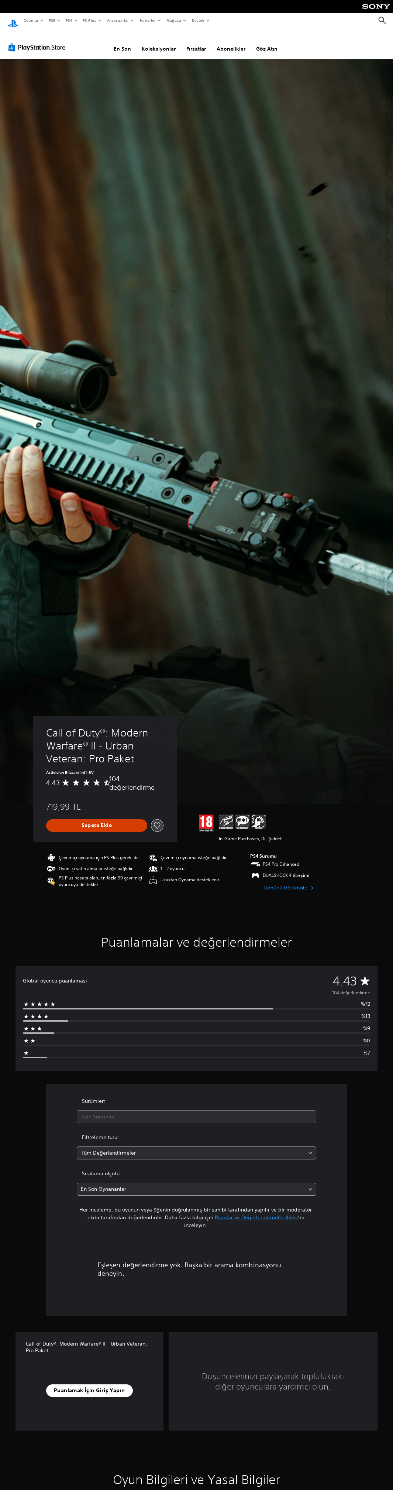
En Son (122, 41)
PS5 (52, 20)
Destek (198, 20)
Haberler (148, 20)
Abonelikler (231, 41)
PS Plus (89, 20)
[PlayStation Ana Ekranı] (13, 20)
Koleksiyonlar (159, 41)
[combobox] (196, 1109)
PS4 (69, 20)
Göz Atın (266, 41)
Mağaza (173, 20)
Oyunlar (30, 20)
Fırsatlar (196, 41)
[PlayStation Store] (38, 40)
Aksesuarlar (117, 20)
